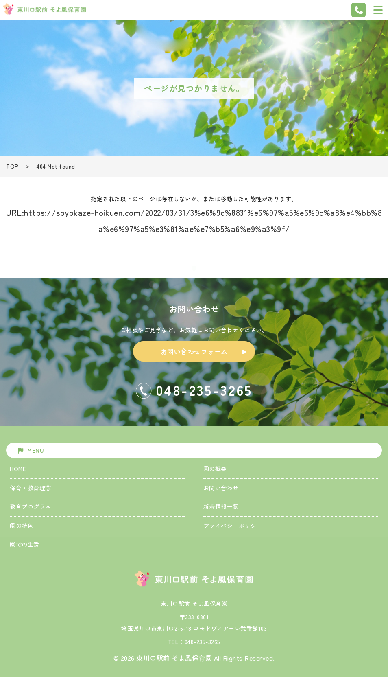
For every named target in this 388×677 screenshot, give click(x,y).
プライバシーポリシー (232, 525)
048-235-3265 (202, 642)
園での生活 (24, 544)
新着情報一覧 (221, 506)
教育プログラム (30, 506)
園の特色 (21, 525)
